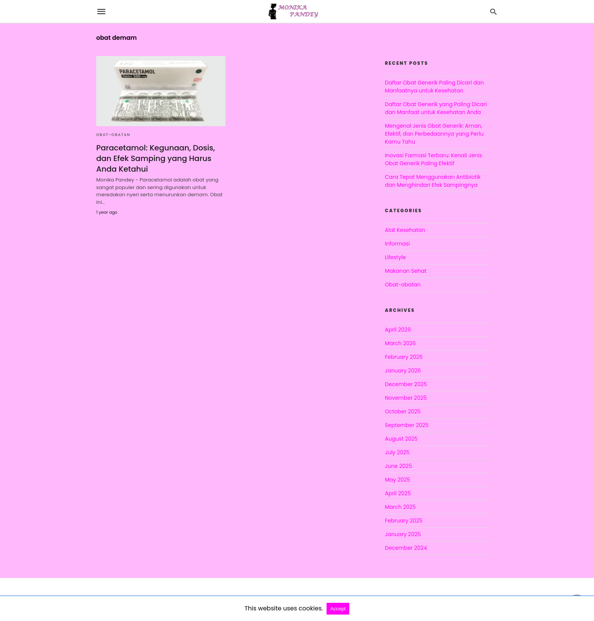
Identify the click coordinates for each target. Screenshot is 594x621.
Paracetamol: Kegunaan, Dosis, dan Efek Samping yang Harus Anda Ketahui (155, 158)
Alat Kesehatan (405, 230)
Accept (338, 609)
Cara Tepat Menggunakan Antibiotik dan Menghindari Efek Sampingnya (433, 181)
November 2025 (406, 398)
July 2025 (397, 452)
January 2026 (403, 370)
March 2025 (400, 507)
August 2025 (401, 439)
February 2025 (403, 520)
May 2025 (397, 479)
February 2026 (403, 357)
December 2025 (406, 384)
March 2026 (400, 343)
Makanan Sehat (406, 271)
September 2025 (406, 425)
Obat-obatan (113, 135)
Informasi (397, 243)
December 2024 (406, 548)
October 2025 (402, 411)
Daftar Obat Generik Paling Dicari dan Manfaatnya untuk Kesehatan (434, 86)
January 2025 (403, 534)
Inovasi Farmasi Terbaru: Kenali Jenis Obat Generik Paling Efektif (433, 159)
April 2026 (398, 329)
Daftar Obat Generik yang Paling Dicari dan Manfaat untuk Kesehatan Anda (436, 108)
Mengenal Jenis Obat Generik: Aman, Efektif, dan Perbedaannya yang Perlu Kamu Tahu (434, 133)
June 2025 (398, 466)
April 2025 (398, 493)
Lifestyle (395, 257)
